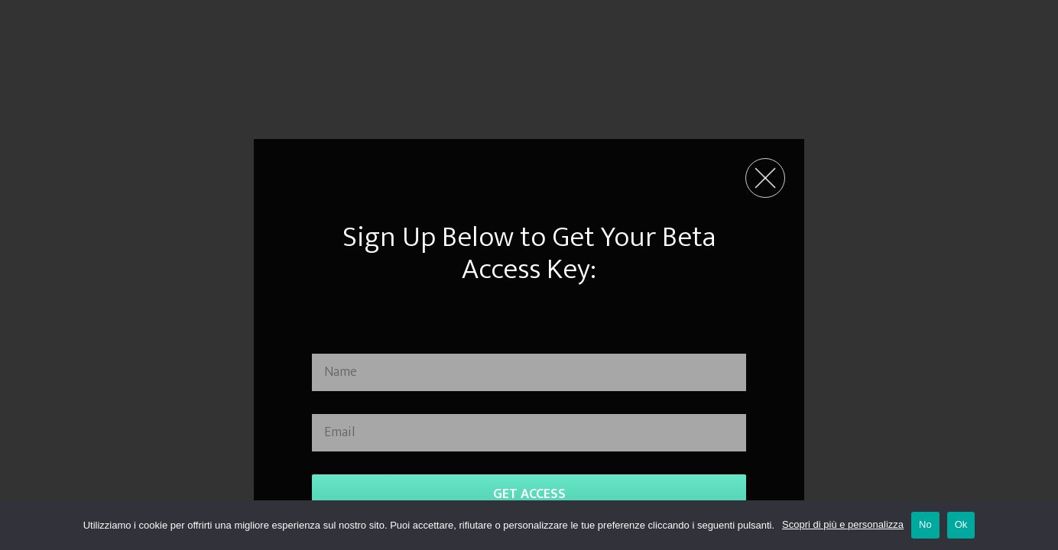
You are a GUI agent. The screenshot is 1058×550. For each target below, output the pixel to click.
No (925, 524)
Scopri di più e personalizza (843, 524)
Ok (961, 524)
